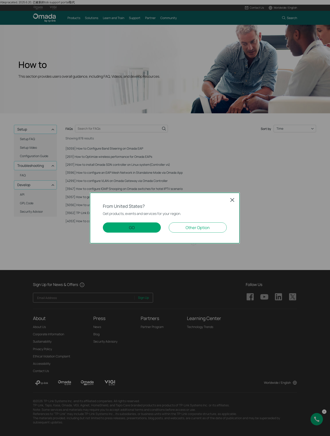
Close (232, 200)
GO (132, 227)
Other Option (198, 227)
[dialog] (165, 218)
